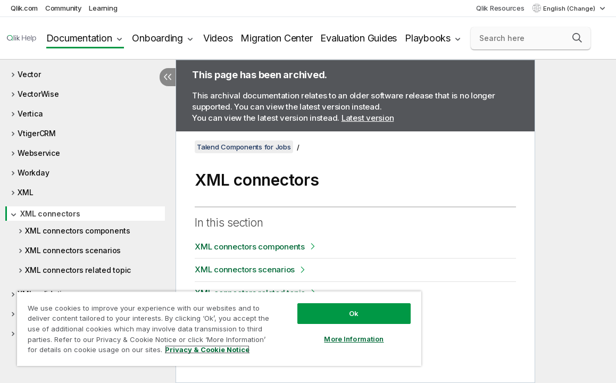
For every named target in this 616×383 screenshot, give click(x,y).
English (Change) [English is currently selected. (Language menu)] (570, 8)
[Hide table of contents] (168, 77)
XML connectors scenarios (73, 250)
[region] (195, 324)
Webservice (39, 152)
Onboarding (157, 38)
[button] (577, 37)
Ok (314, 305)
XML (25, 192)
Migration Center (276, 38)
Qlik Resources (500, 8)
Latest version (368, 118)
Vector (29, 74)
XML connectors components (77, 230)
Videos (218, 38)
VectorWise (38, 93)
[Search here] (530, 38)
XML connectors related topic (78, 269)
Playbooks (428, 38)
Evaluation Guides (358, 38)
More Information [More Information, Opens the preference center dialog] (314, 331)
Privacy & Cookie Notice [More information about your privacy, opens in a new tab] (103, 351)
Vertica (30, 113)
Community (63, 8)
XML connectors (50, 213)
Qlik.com (24, 8)
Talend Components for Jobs (244, 147)
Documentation (79, 38)
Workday (33, 172)
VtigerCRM (37, 133)
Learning (103, 8)
